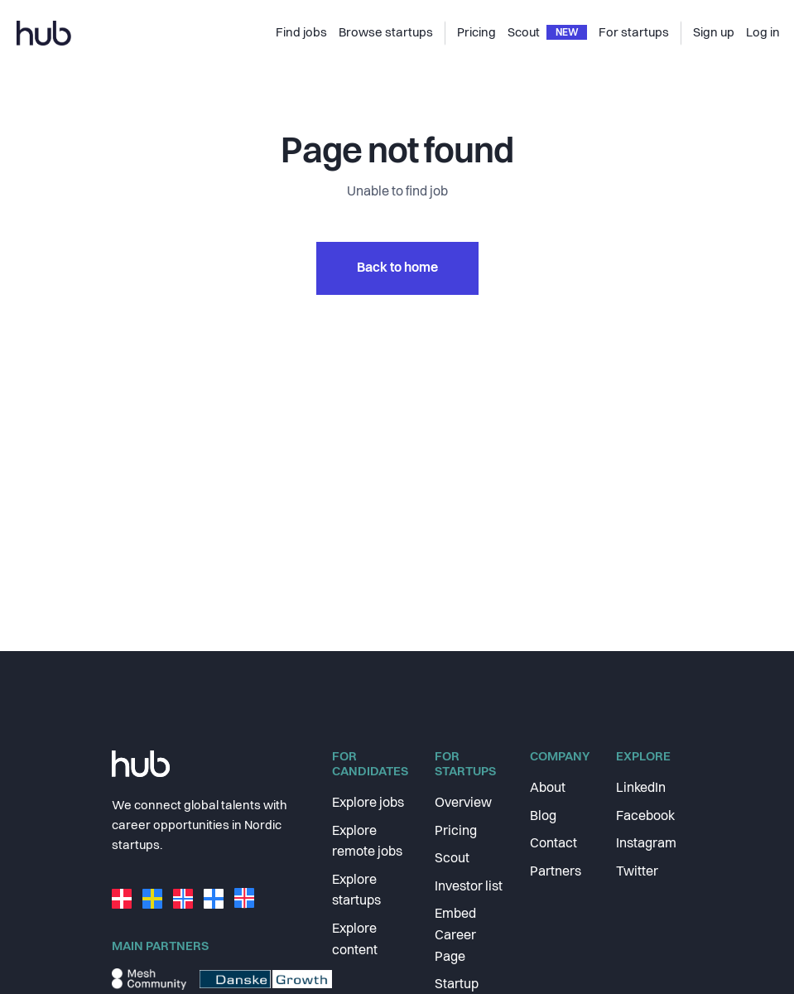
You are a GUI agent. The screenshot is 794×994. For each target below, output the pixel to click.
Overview (463, 803)
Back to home (397, 268)
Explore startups (356, 891)
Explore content (355, 940)
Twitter (637, 872)
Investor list (469, 887)
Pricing (456, 831)
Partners (555, 872)
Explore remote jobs (367, 842)
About (547, 788)
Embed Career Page (455, 935)
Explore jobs (368, 803)
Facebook (645, 816)
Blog (543, 816)
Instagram (646, 844)
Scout (452, 859)
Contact (553, 844)
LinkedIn (641, 788)
